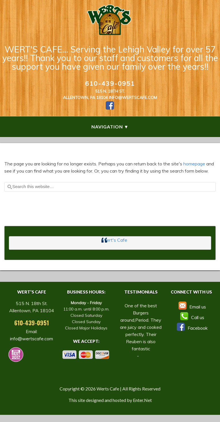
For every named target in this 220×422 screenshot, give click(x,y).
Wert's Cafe (114, 240)
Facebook (191, 328)
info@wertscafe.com (133, 97)
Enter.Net (142, 400)
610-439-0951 (110, 83)
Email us (191, 307)
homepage (194, 164)
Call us (191, 317)
